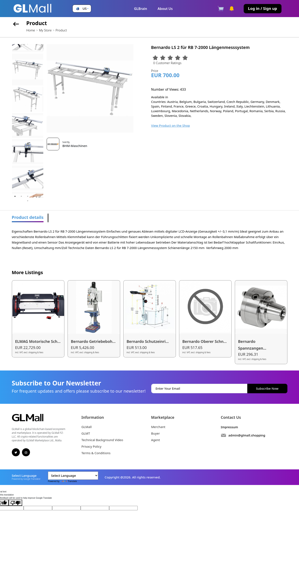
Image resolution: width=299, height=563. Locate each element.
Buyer (155, 433)
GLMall (87, 427)
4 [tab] (34, 196)
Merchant (158, 427)
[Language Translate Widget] (73, 475)
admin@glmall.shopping (246, 435)
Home (30, 30)
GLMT (86, 433)
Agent (155, 440)
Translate (68, 481)
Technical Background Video (102, 440)
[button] (81, 8)
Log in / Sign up (262, 8)
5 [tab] (40, 196)
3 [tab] (28, 196)
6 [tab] (28, 201)
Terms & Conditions (96, 453)
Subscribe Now (267, 388)
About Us (165, 8)
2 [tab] (21, 196)
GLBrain (140, 8)
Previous (9, 121)
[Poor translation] (15, 503)
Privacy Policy (92, 446)
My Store (45, 30)
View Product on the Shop (170, 125)
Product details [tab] (28, 217)
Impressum (229, 427)
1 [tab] (15, 196)
